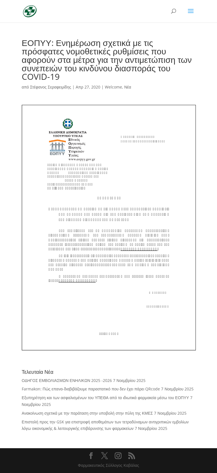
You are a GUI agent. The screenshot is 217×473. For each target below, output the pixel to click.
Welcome (113, 87)
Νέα (127, 87)
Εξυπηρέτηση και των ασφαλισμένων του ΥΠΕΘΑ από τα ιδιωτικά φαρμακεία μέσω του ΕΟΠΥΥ (105, 397)
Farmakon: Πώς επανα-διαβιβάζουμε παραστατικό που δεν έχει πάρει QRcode (91, 389)
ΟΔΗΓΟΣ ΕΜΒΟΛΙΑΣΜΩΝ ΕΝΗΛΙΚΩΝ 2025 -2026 (67, 380)
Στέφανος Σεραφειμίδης (50, 87)
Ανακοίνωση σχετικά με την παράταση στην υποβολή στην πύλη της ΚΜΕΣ (87, 413)
